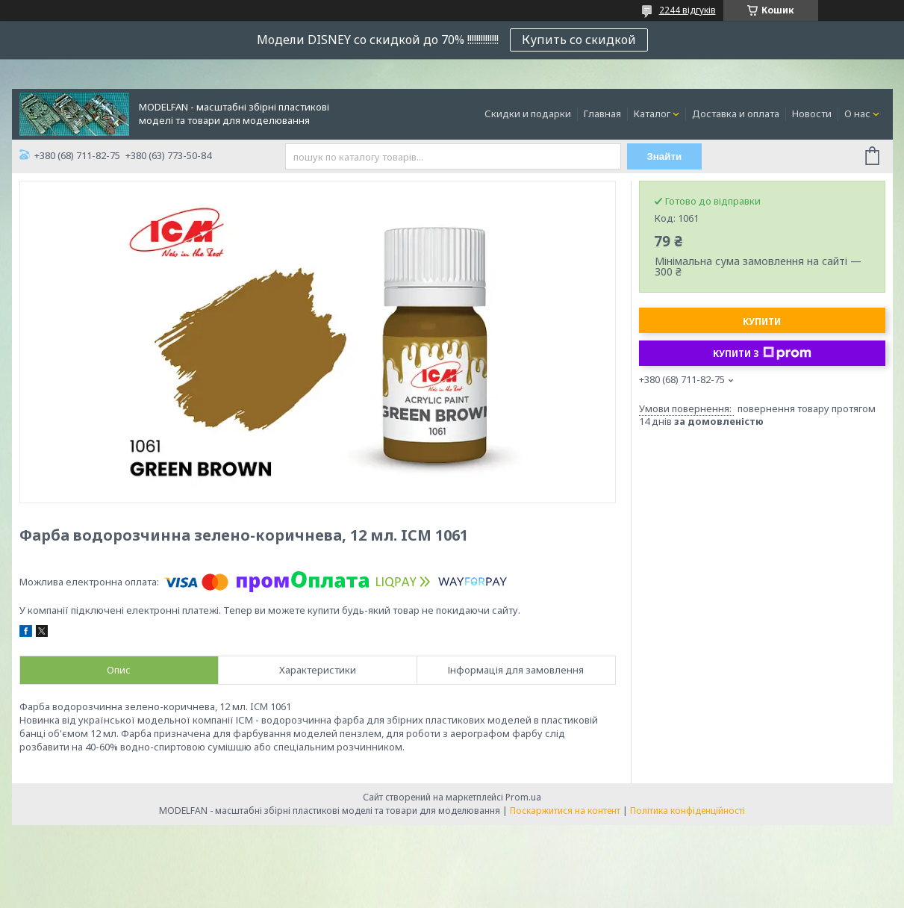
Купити (762, 321)
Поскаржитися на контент (565, 810)
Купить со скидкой (579, 39)
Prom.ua (523, 797)
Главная (602, 113)
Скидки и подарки (527, 113)
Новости (812, 113)
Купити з (762, 353)
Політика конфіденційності (687, 810)
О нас (857, 113)
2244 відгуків (687, 10)
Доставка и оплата (735, 113)
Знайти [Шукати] (664, 156)
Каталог (652, 113)
